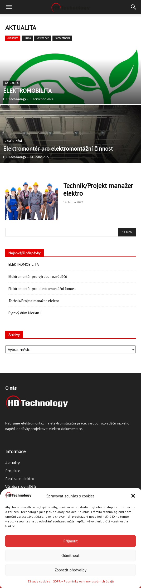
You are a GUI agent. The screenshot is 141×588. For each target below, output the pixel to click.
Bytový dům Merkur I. (25, 312)
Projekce (12, 470)
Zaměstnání (62, 38)
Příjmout (71, 540)
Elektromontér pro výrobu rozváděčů (37, 276)
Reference (42, 38)
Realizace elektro (19, 478)
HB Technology (14, 99)
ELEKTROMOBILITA (23, 264)
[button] (133, 495)
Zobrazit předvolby (70, 569)
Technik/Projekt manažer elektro (98, 189)
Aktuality (12, 462)
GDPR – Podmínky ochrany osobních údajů (83, 581)
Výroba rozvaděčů (20, 486)
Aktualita (12, 38)
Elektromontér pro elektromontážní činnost (42, 288)
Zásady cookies (39, 581)
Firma (27, 38)
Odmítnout (70, 555)
